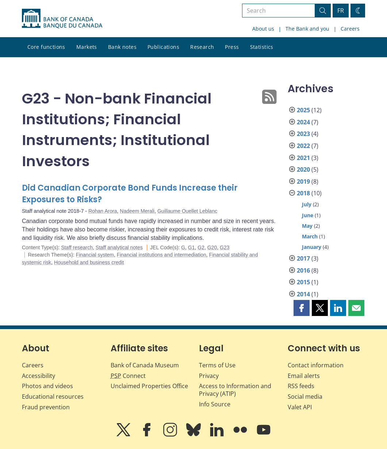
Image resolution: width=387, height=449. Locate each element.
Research (202, 46)
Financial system (95, 255)
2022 (303, 146)
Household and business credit (89, 262)
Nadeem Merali (137, 211)
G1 (191, 247)
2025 (303, 110)
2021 (303, 158)
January (311, 246)
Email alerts (304, 376)
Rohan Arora (102, 211)
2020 (303, 169)
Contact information (316, 365)
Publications (163, 46)
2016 (303, 270)
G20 (212, 247)
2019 (303, 181)
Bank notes (122, 46)
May (307, 225)
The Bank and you (307, 28)
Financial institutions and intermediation (161, 255)
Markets (86, 46)
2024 (303, 122)
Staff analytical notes (119, 247)
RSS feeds (301, 386)
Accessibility (38, 376)
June (307, 215)
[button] (302, 308)
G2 (201, 247)
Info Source (214, 404)
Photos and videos (47, 386)
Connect (128, 376)
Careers (350, 28)
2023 (303, 134)
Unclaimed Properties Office (149, 386)
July (306, 204)
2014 (303, 294)
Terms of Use (217, 365)
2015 (303, 282)
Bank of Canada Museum (145, 365)
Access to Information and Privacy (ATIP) (235, 390)
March (310, 236)
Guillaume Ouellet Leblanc (187, 211)
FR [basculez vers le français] (340, 11)
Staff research (77, 247)
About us (263, 28)
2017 (303, 258)
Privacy (209, 376)
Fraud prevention (46, 407)
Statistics (261, 46)
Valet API (300, 407)
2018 (303, 193)
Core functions (46, 46)
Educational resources (53, 397)
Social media (305, 397)
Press (232, 46)
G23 (224, 247)
